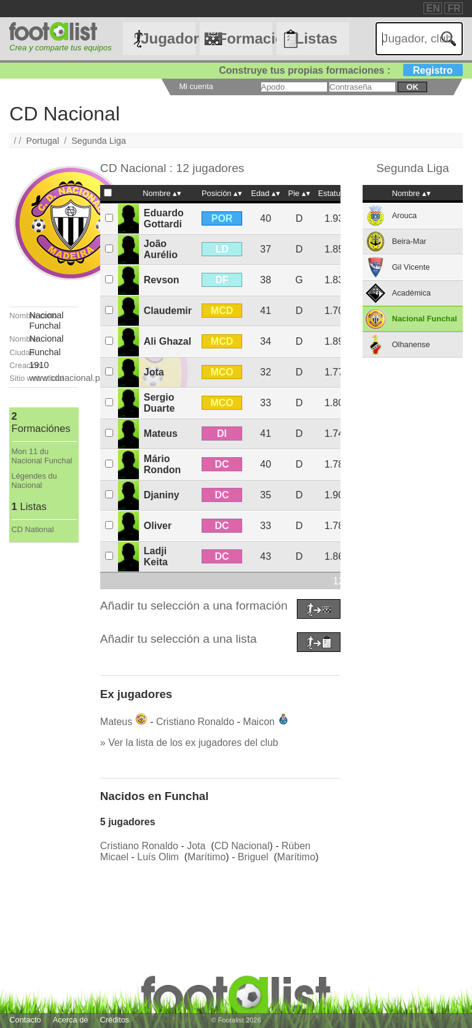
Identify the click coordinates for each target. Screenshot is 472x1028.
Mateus (161, 433)
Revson (161, 280)
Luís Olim (158, 857)
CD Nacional (242, 846)
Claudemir (168, 310)
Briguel (253, 857)
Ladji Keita (156, 556)
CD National (33, 529)
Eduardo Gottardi (164, 218)
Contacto (25, 1019)
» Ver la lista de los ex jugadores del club (189, 742)
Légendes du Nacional (34, 480)
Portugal (43, 141)
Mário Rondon (162, 464)
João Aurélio (161, 249)
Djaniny (161, 495)
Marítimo (206, 857)
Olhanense (411, 344)
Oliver (157, 525)
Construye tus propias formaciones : (341, 70)
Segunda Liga (98, 141)
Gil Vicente (411, 267)
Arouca (404, 215)
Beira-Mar (409, 241)
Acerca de (70, 1019)
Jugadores (168, 38)
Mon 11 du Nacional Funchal (42, 456)
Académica (411, 292)
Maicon (259, 721)
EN (433, 8)
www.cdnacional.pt (66, 378)
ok (412, 87)
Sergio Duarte (159, 403)
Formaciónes (245, 38)
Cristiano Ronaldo (195, 721)
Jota (154, 372)
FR (453, 8)
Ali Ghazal (167, 341)
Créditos (115, 1019)
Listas (316, 38)
